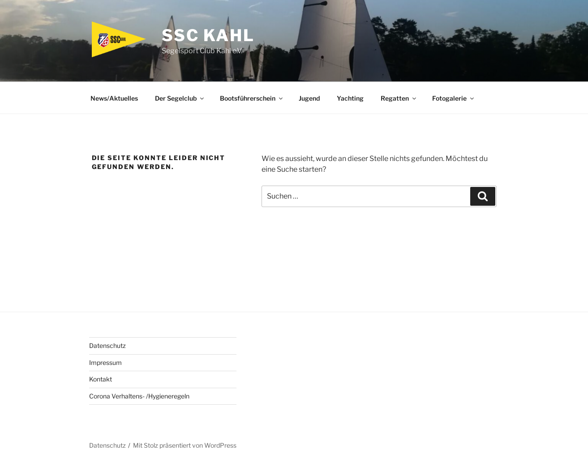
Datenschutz (107, 345)
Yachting (350, 98)
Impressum (105, 362)
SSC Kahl (208, 35)
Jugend (309, 98)
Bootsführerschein (252, 98)
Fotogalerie (453, 98)
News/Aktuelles (114, 98)
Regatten (399, 98)
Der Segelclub (180, 98)
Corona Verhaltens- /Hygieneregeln (139, 396)
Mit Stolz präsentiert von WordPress (184, 445)
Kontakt (100, 379)
